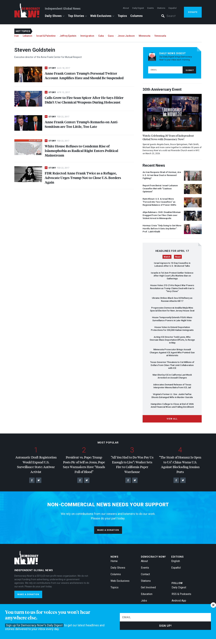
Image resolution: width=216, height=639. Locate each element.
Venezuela (160, 35)
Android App (179, 600)
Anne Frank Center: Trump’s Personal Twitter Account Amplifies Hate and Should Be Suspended (84, 75)
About (126, 8)
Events (150, 8)
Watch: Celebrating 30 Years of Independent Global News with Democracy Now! (168, 137)
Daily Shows (53, 16)
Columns (136, 16)
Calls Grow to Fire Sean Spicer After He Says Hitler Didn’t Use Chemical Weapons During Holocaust (84, 99)
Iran (16, 35)
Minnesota (144, 35)
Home (114, 561)
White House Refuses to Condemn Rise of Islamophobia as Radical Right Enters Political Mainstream (81, 150)
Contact (145, 574)
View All (172, 419)
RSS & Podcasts (181, 594)
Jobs (144, 600)
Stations (161, 8)
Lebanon (27, 35)
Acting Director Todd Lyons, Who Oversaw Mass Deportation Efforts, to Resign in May (172, 340)
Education (146, 594)
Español (173, 8)
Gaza (111, 35)
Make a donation (108, 530)
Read (178, 256)
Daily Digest (138, 8)
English (175, 561)
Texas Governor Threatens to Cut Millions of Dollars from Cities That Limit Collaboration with (172, 365)
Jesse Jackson (126, 35)
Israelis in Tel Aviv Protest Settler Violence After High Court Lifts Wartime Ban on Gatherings (172, 276)
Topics (122, 16)
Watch (167, 256)
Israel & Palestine (46, 35)
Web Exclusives (100, 16)
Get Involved (148, 587)
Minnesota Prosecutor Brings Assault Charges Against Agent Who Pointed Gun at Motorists (172, 352)
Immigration (87, 35)
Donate (192, 12)
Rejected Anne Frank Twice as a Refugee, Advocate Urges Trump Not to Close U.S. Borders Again (83, 177)
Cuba (101, 35)
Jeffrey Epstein (68, 35)
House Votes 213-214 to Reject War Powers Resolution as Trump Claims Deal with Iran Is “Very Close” (172, 288)
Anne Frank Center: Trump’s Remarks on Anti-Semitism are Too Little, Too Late (81, 124)
